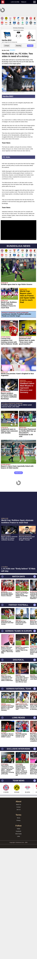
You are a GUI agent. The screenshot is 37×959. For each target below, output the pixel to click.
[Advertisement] (18, 252)
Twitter (18, 869)
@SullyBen (12, 50)
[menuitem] (3, 2)
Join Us (18, 850)
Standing (18, 45)
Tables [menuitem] (23, 2)
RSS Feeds (18, 874)
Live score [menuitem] (15, 2)
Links (18, 877)
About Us (18, 845)
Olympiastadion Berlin (18, 30)
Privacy (18, 861)
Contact (18, 847)
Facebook (18, 872)
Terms (18, 858)
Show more (18, 492)
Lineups (7, 45)
